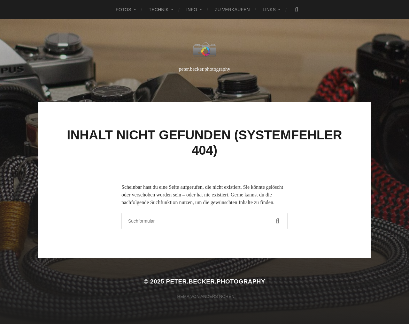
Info (191, 9)
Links (269, 9)
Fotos (123, 9)
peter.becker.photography (215, 281)
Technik (159, 9)
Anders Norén (217, 296)
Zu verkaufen (232, 9)
